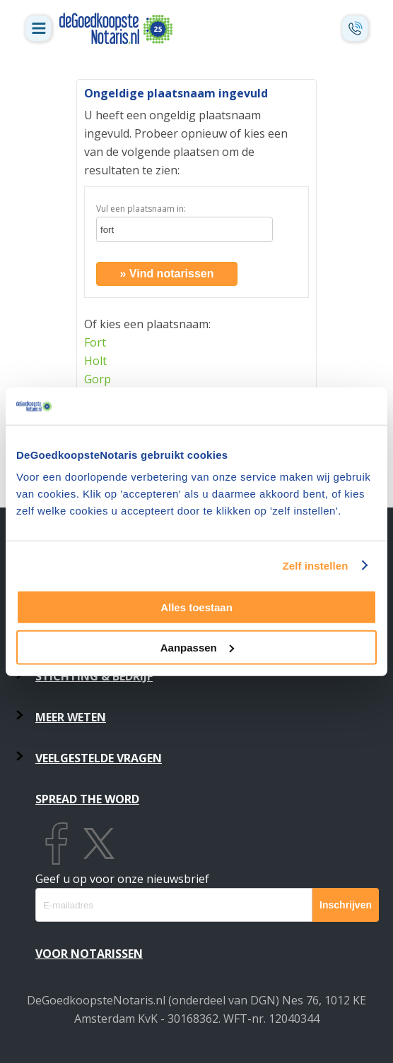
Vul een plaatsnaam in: (141, 209)
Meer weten (70, 717)
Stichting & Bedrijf (94, 676)
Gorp (97, 379)
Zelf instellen (315, 565)
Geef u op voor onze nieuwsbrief (122, 879)
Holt (95, 360)
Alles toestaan (196, 607)
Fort (95, 342)
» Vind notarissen (166, 274)
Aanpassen (197, 647)
